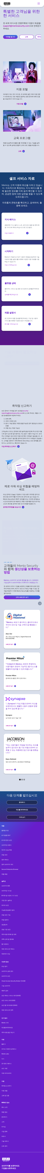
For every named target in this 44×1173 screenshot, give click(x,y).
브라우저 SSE (6, 886)
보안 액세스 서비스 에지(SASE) (11, 995)
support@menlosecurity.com (16, 26)
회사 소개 (4, 1107)
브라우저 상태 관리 (7, 971)
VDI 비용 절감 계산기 (8, 1032)
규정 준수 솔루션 (7, 900)
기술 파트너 (5, 1141)
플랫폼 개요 (5, 830)
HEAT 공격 (5, 990)
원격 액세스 (5, 859)
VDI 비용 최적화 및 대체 (9, 934)
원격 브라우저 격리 (7, 864)
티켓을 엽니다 (10, 37)
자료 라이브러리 (6, 1073)
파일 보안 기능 (6, 915)
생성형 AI (4, 924)
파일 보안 (4, 855)
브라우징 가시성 (6, 890)
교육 (26, 37)
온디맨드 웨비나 (6, 1063)
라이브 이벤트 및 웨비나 (9, 1049)
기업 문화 (4, 1131)
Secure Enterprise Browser (10, 869)
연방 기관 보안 (6, 929)
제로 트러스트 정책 (7, 1010)
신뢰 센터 (4, 1146)
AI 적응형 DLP (6, 835)
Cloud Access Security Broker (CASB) (13, 981)
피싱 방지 (4, 966)
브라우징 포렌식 (6, 845)
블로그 (4, 1044)
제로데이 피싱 (6, 954)
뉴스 (3, 1058)
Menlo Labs (5, 1054)
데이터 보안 (5, 905)
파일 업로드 (5, 920)
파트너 (4, 1136)
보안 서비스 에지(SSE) (8, 1000)
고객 (3, 1122)
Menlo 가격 (5, 1022)
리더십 (4, 1126)
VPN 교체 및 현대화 (8, 939)
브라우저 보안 (6, 976)
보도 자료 (4, 1068)
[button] (38, 3)
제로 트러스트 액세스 (8, 949)
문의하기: (22, 802)
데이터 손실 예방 (7, 850)
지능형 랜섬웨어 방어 (8, 910)
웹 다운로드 (5, 944)
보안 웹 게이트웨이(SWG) (9, 1005)
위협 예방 (4, 874)
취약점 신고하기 (6, 1086)
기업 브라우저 (6, 986)
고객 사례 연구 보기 (22, 597)
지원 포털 (4, 1090)
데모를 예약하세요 (22, 810)
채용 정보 (4, 1112)
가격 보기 (22, 817)
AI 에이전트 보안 (7, 840)
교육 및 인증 (5, 1095)
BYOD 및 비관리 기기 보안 (10, 895)
